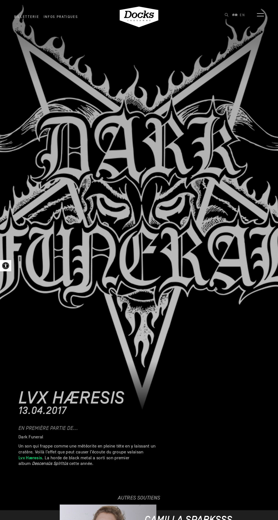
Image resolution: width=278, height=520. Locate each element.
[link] (5, 265)
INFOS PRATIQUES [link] (61, 17)
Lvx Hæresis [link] (30, 457)
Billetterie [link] (26, 17)
